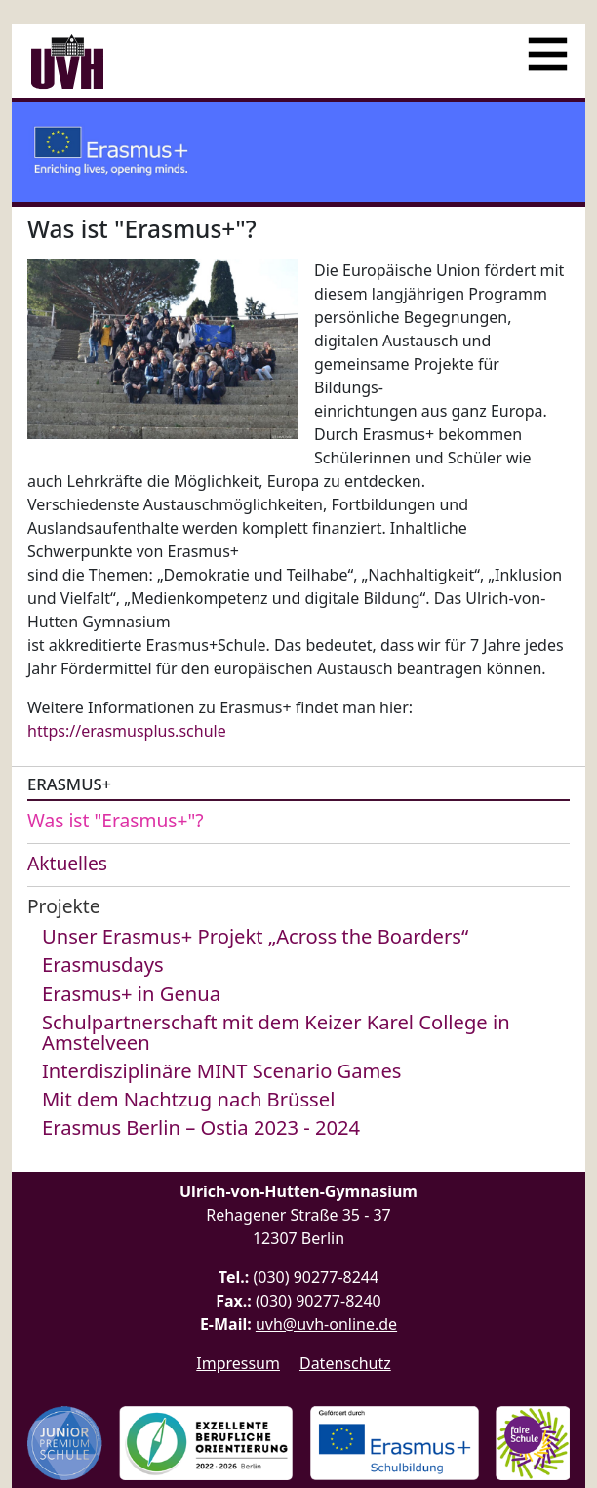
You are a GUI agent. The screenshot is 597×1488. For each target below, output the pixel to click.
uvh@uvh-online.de (326, 1324)
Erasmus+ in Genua (131, 993)
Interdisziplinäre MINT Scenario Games (221, 1070)
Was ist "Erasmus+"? (115, 820)
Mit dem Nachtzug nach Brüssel (188, 1098)
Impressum (238, 1363)
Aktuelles (67, 863)
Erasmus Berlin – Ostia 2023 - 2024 (201, 1127)
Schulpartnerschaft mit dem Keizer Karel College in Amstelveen (276, 1032)
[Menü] (548, 46)
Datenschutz (345, 1363)
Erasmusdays (103, 964)
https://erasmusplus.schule (126, 731)
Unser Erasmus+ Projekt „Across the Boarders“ (255, 935)
